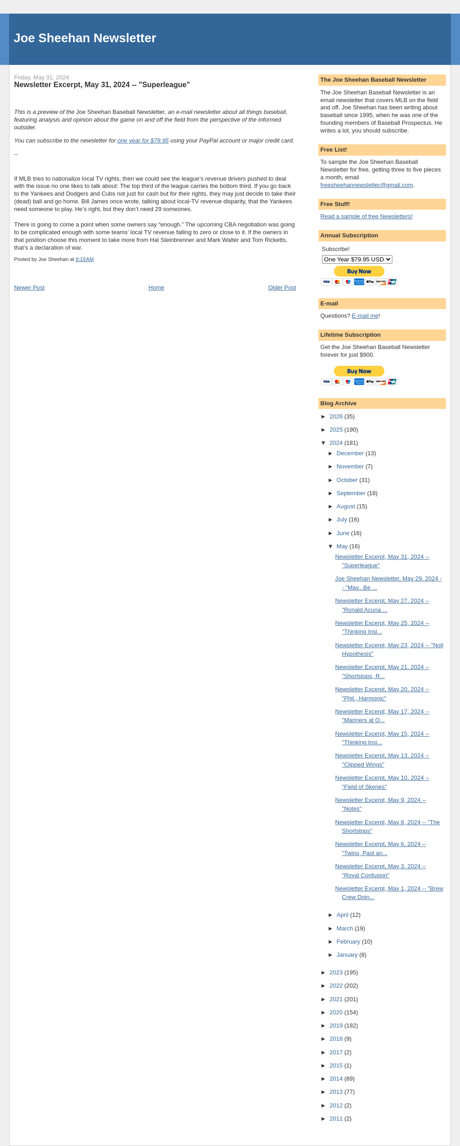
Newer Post (29, 287)
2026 (337, 416)
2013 (337, 1091)
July (342, 519)
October (347, 480)
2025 (337, 429)
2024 (337, 442)
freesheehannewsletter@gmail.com (367, 185)
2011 (337, 1118)
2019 (337, 1025)
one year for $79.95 (143, 140)
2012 (337, 1105)
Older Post (282, 287)
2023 (337, 972)
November (351, 466)
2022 (337, 985)
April (343, 914)
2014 (337, 1078)
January (347, 954)
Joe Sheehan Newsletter (85, 38)
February (349, 941)
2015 (337, 1065)
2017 (337, 1052)
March (345, 928)
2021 (337, 999)
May (342, 546)
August (346, 506)
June (343, 533)
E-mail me (365, 315)
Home (156, 287)
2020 (337, 1012)
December (351, 453)
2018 (337, 1038)
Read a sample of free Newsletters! (367, 216)
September (351, 493)
